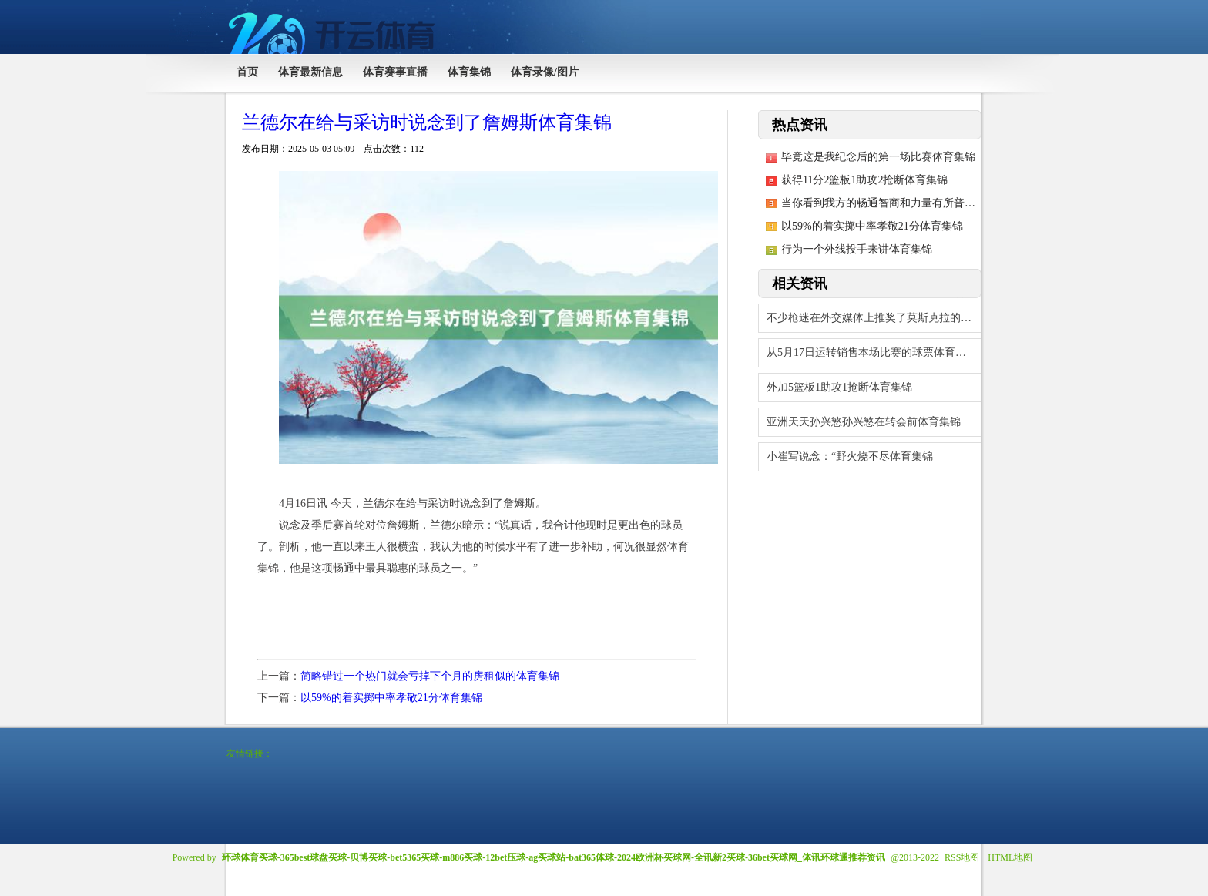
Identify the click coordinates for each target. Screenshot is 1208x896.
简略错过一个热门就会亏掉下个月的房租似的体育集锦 (429, 676)
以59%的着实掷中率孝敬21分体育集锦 (391, 697)
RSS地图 (962, 857)
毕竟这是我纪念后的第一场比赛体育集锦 (878, 157)
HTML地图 (1010, 857)
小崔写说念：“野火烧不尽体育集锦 (850, 456)
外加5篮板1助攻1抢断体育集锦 (839, 387)
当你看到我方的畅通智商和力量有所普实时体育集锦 (905, 203)
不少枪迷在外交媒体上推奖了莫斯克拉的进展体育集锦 (874, 318)
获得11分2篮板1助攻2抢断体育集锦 (864, 180)
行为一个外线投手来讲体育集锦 (856, 249)
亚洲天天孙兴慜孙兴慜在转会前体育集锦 (864, 422)
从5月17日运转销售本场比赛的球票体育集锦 (872, 352)
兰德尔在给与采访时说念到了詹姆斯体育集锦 (427, 122)
